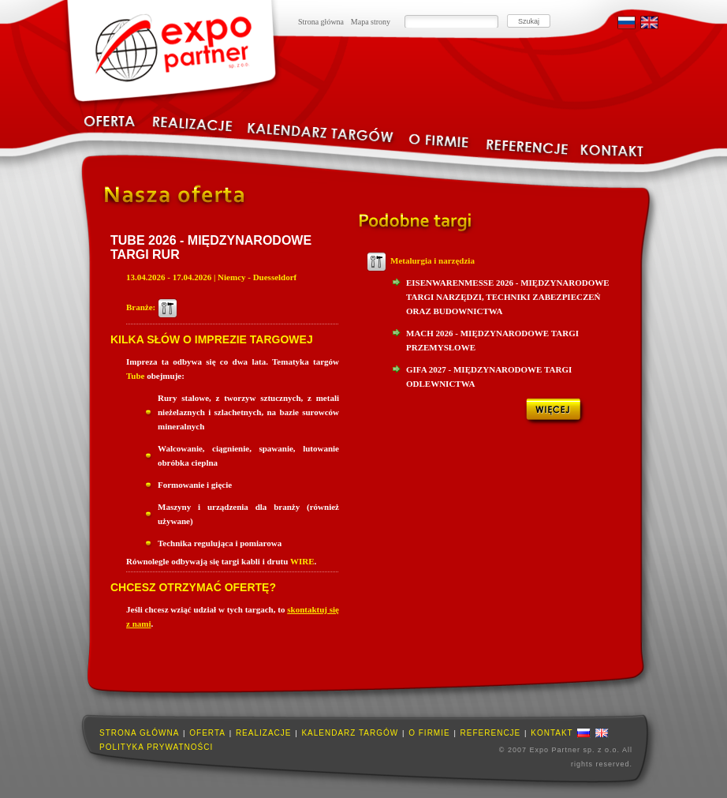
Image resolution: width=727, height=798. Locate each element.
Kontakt (551, 733)
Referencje (490, 733)
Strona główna (321, 21)
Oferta (207, 733)
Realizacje (264, 733)
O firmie (428, 733)
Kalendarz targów (349, 733)
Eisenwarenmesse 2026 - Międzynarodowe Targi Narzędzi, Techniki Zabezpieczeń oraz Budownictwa (508, 297)
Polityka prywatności (156, 747)
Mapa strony (370, 21)
